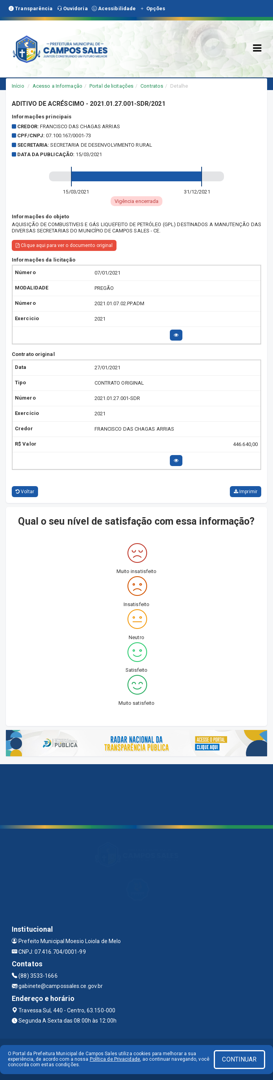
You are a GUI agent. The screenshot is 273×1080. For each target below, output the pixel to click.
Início (18, 86)
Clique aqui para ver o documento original (64, 245)
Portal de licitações (111, 86)
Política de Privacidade (115, 1059)
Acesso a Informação (57, 86)
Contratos (151, 86)
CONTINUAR (239, 1059)
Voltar (25, 491)
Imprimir (245, 491)
